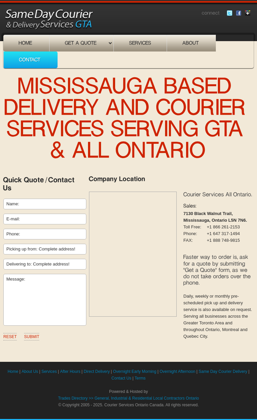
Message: (44, 300)
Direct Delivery (97, 371)
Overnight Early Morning (134, 371)
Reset (10, 336)
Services (49, 371)
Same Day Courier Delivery (222, 371)
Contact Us (121, 378)
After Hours (70, 371)
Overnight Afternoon (177, 371)
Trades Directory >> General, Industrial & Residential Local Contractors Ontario (128, 398)
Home (13, 371)
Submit (31, 336)
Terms (140, 378)
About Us (29, 371)
